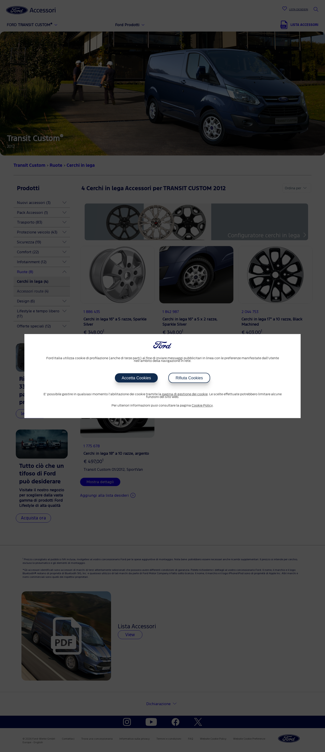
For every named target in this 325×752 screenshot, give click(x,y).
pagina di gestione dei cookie (185, 394)
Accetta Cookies (136, 378)
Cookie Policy (202, 405)
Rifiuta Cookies (189, 378)
